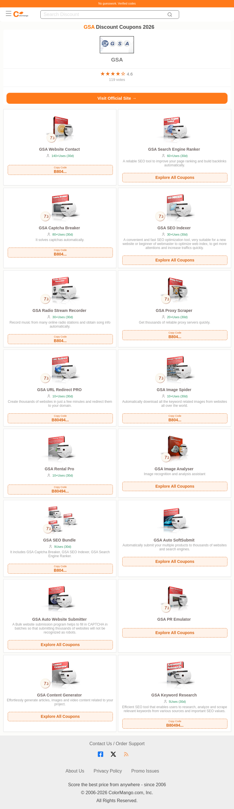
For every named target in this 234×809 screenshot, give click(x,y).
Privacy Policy (108, 771)
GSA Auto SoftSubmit (174, 540)
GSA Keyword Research (174, 695)
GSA (117, 57)
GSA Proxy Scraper (174, 310)
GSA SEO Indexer (174, 228)
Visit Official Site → (117, 98)
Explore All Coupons (174, 177)
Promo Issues (145, 771)
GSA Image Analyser (174, 469)
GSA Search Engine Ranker (174, 149)
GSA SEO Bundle (59, 540)
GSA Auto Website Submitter (59, 619)
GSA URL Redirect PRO (59, 389)
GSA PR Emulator (174, 619)
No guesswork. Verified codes (117, 3)
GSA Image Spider (174, 389)
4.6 (130, 73)
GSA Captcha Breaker (59, 228)
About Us (75, 771)
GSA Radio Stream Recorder (59, 310)
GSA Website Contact (59, 149)
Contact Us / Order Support (117, 743)
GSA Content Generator (59, 695)
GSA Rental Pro (59, 469)
